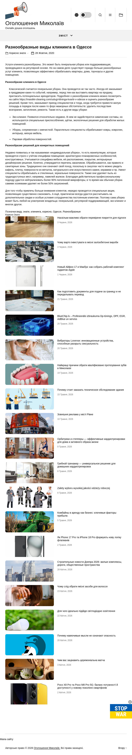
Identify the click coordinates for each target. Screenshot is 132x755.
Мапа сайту (6, 739)
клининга (36, 211)
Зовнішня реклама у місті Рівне (75, 414)
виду (19, 211)
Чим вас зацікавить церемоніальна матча (81, 660)
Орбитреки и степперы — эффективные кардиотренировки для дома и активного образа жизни (91, 440)
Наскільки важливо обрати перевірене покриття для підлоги (91, 217)
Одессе (57, 211)
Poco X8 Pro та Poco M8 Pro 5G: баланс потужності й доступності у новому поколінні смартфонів (87, 686)
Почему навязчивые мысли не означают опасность (86, 635)
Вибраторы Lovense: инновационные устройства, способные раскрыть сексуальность (85, 342)
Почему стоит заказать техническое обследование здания (90, 389)
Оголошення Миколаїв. (47, 748)
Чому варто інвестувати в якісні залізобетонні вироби (87, 242)
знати (26, 211)
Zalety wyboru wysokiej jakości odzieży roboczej (83, 488)
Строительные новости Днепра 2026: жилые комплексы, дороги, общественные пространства (89, 563)
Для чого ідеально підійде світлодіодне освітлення (86, 611)
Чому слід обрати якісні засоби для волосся (82, 586)
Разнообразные (72, 211)
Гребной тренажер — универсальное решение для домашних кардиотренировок (86, 465)
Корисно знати (17, 53)
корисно (47, 211)
